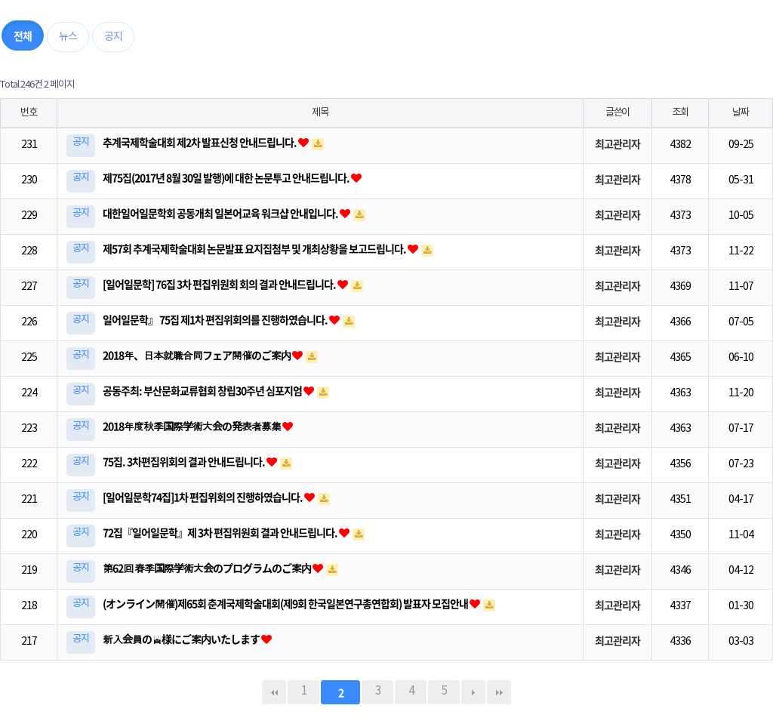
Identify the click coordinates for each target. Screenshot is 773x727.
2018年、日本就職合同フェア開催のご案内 (197, 354)
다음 (473, 692)
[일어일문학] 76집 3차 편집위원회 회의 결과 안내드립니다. (220, 283)
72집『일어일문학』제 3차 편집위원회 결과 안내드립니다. (221, 532)
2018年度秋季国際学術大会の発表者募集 (192, 425)
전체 (23, 35)
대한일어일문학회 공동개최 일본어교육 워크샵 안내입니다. (221, 212)
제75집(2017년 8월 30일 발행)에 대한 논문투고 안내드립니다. (227, 177)
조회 (680, 112)
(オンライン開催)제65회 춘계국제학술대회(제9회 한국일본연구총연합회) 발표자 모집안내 (286, 603)
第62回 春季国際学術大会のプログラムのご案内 (208, 567)
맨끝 (499, 692)
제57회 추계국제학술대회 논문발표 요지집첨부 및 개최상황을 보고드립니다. (255, 248)
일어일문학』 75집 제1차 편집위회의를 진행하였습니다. (216, 319)
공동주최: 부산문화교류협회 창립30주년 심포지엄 (203, 390)
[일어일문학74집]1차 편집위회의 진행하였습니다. (203, 496)
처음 (274, 692)
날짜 (740, 112)
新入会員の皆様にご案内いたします (182, 638)
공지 (113, 37)
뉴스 (68, 37)
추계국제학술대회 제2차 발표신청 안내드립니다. (200, 141)
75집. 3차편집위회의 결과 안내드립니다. (184, 461)
